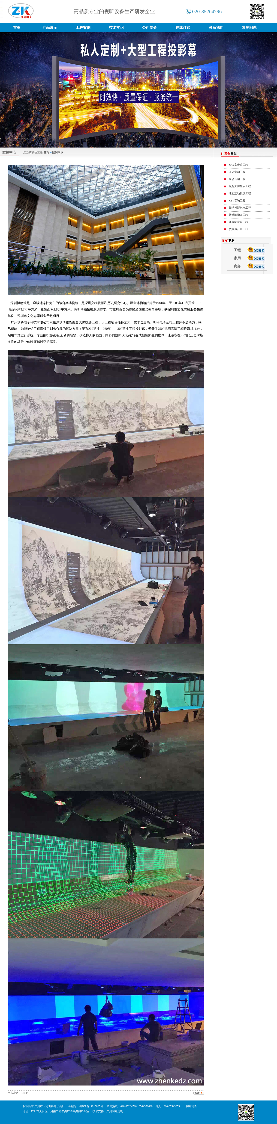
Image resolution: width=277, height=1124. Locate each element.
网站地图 (191, 1106)
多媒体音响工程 (238, 229)
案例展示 (57, 152)
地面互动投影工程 (240, 193)
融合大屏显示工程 (240, 186)
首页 (16, 28)
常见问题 (249, 28)
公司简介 (149, 28)
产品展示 (49, 28)
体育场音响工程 (238, 222)
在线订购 (182, 28)
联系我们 (216, 28)
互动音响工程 (237, 179)
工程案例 (83, 28)
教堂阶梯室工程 (238, 214)
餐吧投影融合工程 (240, 207)
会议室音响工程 (238, 164)
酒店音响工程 (237, 172)
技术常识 (116, 28)
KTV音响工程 (237, 200)
